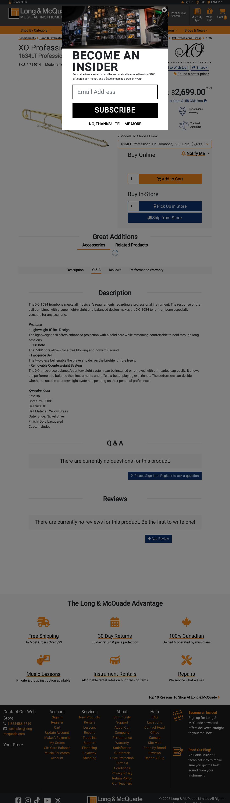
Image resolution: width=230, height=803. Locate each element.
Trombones (102, 38)
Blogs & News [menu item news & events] (194, 30)
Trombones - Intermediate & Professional (140, 38)
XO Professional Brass (186, 38)
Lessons (89, 727)
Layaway (89, 753)
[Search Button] (157, 15)
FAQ (155, 717)
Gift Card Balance (57, 748)
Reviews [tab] (115, 270)
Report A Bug (154, 758)
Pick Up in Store (170, 206)
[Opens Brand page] (189, 53)
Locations (154, 722)
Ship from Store (164, 217)
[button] (221, 15)
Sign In (57, 717)
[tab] (93, 246)
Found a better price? (191, 74)
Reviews (154, 753)
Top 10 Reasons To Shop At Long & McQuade (184, 697)
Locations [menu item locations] (100, 30)
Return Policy (122, 778)
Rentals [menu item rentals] (131, 30)
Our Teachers (122, 783)
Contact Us (17, 2)
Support (89, 742)
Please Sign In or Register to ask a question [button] (165, 475)
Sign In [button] (187, 2)
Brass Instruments (79, 38)
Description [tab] (75, 270)
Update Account (57, 732)
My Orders (57, 742)
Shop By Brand (155, 748)
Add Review (158, 538)
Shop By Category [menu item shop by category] (34, 30)
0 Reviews (99, 64)
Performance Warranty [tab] (146, 270)
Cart (57, 727)
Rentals (89, 722)
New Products (89, 717)
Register (57, 722)
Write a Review (121, 65)
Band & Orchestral (51, 38)
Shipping (89, 758)
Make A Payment (57, 737)
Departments (27, 38)
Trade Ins (89, 737)
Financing (89, 748)
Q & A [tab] (96, 270)
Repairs (89, 732)
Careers (154, 737)
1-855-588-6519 (17, 723)
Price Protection (122, 758)
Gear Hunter (70, 30)
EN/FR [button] (213, 2)
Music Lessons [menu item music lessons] (163, 30)
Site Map (154, 742)
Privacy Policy (122, 773)
